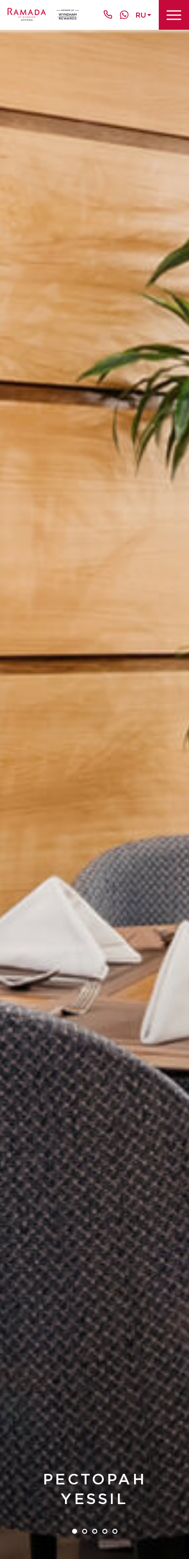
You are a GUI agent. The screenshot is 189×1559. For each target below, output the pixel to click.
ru (141, 15)
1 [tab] (74, 1531)
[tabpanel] (94, 794)
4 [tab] (104, 1531)
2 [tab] (84, 1531)
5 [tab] (114, 1531)
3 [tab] (94, 1531)
